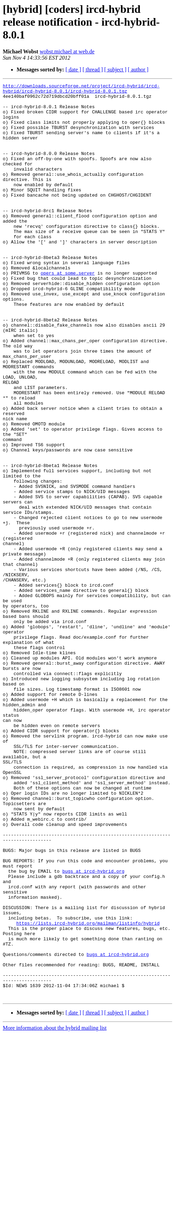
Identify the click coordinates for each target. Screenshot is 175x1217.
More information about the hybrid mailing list (55, 1211)
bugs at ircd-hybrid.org (93, 1029)
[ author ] (138, 69)
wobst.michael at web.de (67, 51)
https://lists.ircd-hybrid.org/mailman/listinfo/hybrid (87, 1091)
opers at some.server (68, 311)
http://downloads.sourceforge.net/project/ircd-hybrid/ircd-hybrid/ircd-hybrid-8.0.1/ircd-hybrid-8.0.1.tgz (81, 90)
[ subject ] (115, 69)
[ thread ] (92, 69)
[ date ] (73, 69)
